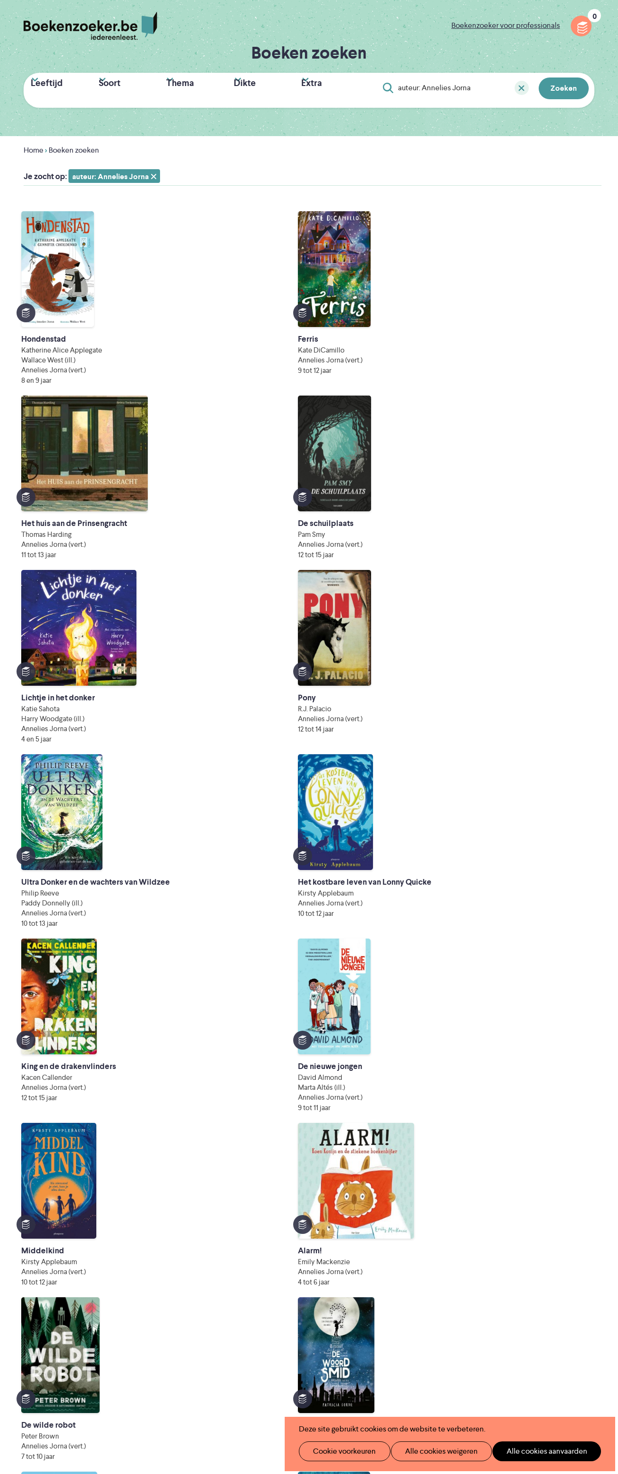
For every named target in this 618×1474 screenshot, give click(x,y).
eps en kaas (458, 1396)
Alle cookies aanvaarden (531, 1451)
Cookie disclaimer (564, 1262)
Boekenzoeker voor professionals (505, 25)
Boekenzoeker (90, 26)
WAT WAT (303, 1383)
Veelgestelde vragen (252, 1328)
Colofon (359, 1297)
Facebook (572, 1291)
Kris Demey (371, 1396)
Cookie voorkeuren (340, 1451)
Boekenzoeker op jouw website (399, 1267)
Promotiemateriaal (249, 1313)
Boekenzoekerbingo (253, 1297)
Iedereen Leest (355, 1356)
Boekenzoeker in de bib (258, 1282)
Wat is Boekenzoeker (254, 1252)
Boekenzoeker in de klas (259, 1267)
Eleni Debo (288, 1396)
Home (33, 146)
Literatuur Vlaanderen (557, 1356)
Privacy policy (571, 1250)
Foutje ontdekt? (372, 1252)
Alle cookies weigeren (431, 1451)
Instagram (585, 1291)
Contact (359, 1313)
